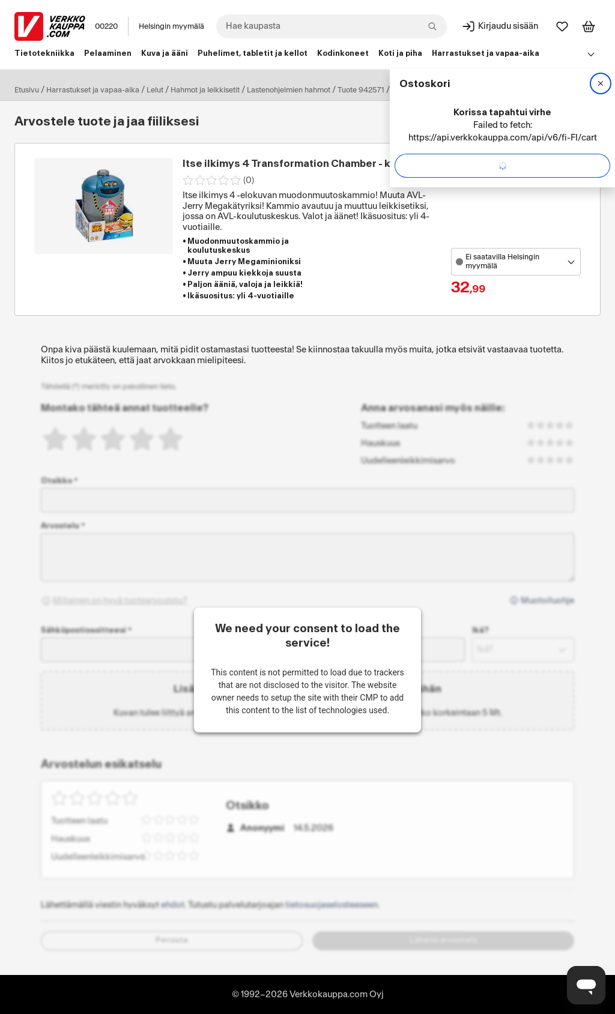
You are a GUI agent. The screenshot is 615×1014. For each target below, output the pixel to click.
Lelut (155, 90)
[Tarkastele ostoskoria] (589, 26)
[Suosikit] (562, 26)
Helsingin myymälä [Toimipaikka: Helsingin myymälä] (171, 26)
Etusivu (26, 90)
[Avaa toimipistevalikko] (516, 262)
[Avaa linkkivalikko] (591, 54)
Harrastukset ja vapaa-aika (92, 90)
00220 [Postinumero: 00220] (106, 26)
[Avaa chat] (586, 985)
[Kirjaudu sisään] (500, 26)
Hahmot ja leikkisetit (205, 90)
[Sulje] (600, 83)
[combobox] (331, 26)
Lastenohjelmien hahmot (288, 90)
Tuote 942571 (361, 90)
